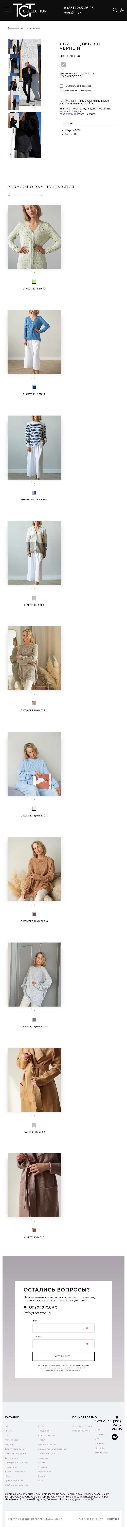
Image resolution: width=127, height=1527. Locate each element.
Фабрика (99, 1443)
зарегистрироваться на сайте (77, 113)
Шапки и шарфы (47, 1453)
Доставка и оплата (82, 1426)
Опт (97, 1438)
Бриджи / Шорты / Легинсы (52, 1449)
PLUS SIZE (43, 1426)
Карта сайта (101, 1452)
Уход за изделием (81, 1430)
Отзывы (99, 1434)
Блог (97, 1429)
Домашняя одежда (15, 1471)
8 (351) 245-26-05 (79, 8)
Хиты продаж (12, 1439)
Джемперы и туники (15, 1449)
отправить (63, 1356)
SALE (7, 1426)
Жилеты (9, 1444)
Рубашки (43, 1467)
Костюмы (43, 1458)
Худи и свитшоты (14, 1480)
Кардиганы (11, 1467)
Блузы (41, 1462)
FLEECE (9, 1430)
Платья (41, 1439)
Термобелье (44, 1471)
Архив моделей (46, 1435)
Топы (40, 1480)
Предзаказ (43, 1430)
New (7, 1435)
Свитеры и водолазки (16, 1462)
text (29, 10)
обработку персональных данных (63, 1370)
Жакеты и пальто (47, 1444)
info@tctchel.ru (38, 1313)
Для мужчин (11, 1458)
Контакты (99, 1448)
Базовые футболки (15, 1453)
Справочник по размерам (75, 90)
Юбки (8, 1476)
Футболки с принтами (16, 1485)
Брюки (41, 1476)
